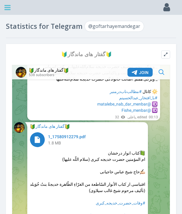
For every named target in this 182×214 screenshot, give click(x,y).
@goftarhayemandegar (114, 26)
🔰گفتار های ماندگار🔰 (86, 54)
